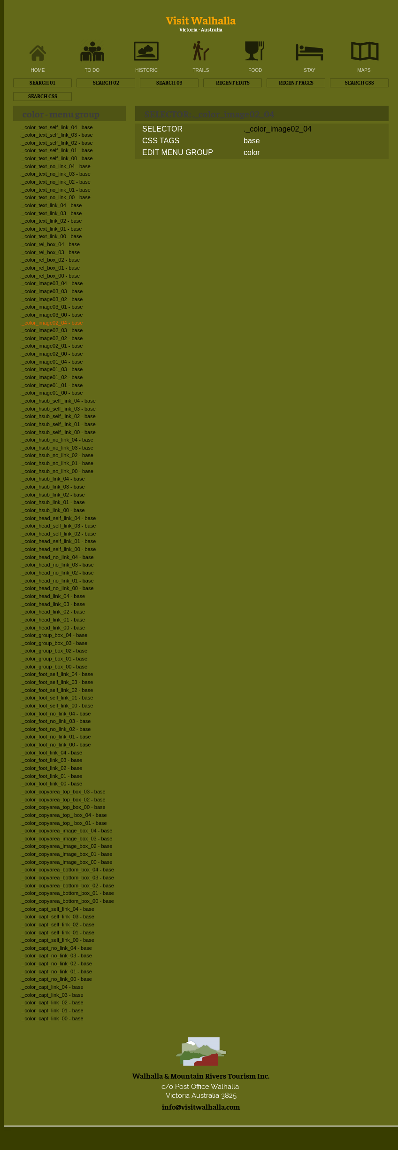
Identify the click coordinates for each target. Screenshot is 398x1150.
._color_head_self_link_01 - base (58, 541)
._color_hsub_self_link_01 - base (58, 424)
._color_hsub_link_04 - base (52, 479)
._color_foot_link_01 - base (51, 776)
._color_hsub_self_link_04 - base (58, 401)
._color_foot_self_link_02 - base (56, 690)
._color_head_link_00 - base (52, 627)
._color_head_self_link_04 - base (58, 518)
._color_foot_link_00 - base (51, 783)
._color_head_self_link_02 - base (58, 533)
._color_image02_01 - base (51, 346)
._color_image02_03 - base (51, 330)
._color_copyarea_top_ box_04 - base (63, 815)
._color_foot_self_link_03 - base (56, 682)
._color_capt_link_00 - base (52, 1018)
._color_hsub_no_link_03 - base (56, 448)
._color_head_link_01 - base (52, 619)
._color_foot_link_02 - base (51, 768)
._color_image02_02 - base (51, 338)
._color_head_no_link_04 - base (57, 557)
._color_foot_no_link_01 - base (55, 736)
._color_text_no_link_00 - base (55, 197)
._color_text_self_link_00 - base (56, 158)
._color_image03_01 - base (51, 307)
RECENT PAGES (296, 82)
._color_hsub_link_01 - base (52, 502)
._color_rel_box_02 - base (50, 260)
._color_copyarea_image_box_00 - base (66, 862)
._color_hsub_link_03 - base (52, 487)
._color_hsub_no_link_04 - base (56, 440)
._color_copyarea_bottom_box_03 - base (67, 877)
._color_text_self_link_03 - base (56, 135)
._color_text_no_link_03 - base (55, 174)
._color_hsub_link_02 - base (52, 494)
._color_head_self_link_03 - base (58, 525)
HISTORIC (146, 70)
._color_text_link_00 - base (51, 236)
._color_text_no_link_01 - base (55, 190)
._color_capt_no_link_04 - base (56, 948)
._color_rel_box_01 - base (50, 268)
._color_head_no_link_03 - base (57, 564)
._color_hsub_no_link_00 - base (56, 471)
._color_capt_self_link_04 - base (57, 909)
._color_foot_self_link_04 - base (56, 674)
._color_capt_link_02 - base (52, 1002)
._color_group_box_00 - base (53, 666)
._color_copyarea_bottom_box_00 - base (67, 901)
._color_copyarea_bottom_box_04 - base (67, 869)
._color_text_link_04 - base (51, 205)
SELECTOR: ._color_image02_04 (209, 113)
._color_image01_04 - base (51, 362)
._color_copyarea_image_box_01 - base (66, 854)
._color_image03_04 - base (51, 283)
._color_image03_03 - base (51, 291)
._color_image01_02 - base (51, 377)
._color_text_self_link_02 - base (56, 143)
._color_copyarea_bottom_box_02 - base (67, 885)
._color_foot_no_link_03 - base (55, 721)
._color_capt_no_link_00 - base (56, 979)
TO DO (92, 70)
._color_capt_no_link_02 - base (56, 963)
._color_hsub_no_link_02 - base (56, 455)
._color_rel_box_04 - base (50, 244)
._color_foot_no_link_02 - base (55, 729)
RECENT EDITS (233, 82)
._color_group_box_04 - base (53, 635)
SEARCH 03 (169, 82)
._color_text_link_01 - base (51, 229)
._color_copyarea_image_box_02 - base (66, 846)
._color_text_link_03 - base (51, 213)
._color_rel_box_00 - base (50, 276)
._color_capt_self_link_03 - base (57, 916)
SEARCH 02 (106, 82)
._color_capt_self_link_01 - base (57, 932)
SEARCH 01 (42, 82)
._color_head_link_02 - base (52, 611)
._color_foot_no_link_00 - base (55, 744)
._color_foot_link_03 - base (51, 760)
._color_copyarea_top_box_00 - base (63, 807)
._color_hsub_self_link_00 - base (58, 432)
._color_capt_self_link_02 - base (57, 924)
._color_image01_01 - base (51, 385)
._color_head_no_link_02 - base (57, 572)
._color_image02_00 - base (51, 354)
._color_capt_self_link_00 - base (57, 940)
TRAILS (200, 70)
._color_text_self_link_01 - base (56, 150)
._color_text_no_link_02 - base (55, 182)
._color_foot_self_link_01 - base (56, 697)
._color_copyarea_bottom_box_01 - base (67, 893)
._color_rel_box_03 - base (50, 252)
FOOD (255, 70)
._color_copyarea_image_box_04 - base (66, 830)
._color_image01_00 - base (51, 393)
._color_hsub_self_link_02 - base (58, 416)
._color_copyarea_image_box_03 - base (66, 838)
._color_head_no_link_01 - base (57, 580)
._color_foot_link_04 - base (51, 752)
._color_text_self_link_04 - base (56, 127)
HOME (38, 70)
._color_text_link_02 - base (51, 221)
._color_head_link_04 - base (52, 596)
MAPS (363, 70)
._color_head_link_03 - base (52, 604)
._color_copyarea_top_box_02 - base (63, 799)
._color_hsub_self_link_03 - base (58, 409)
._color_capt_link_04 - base (52, 987)
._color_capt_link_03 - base (52, 995)
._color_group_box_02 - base (53, 650)
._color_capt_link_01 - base (52, 1010)
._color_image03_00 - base (51, 315)
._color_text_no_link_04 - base (55, 166)
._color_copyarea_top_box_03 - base (63, 791)
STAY (309, 70)
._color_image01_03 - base (51, 369)
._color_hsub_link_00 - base (52, 510)
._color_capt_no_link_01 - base (56, 971)
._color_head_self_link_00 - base (58, 549)
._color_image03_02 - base (51, 299)
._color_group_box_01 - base (53, 658)
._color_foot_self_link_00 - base (56, 705)
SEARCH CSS (359, 82)
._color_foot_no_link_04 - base (55, 713)
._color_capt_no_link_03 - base (56, 955)
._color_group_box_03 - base (53, 643)
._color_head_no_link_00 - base (57, 588)
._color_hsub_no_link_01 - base (56, 463)
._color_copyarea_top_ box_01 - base (63, 823)
